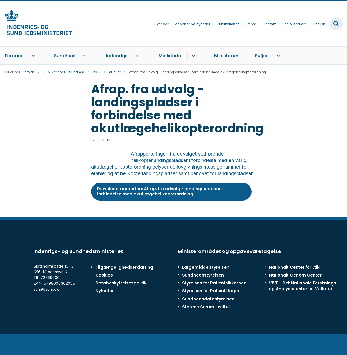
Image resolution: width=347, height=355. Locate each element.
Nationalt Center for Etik (294, 286)
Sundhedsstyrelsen (203, 294)
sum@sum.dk (46, 307)
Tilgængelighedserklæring (117, 286)
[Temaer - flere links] (32, 56)
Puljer (261, 56)
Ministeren (226, 56)
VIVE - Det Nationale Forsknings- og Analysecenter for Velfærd (303, 304)
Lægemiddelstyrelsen (205, 286)
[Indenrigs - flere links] (137, 56)
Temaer (13, 56)
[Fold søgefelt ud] (336, 23)
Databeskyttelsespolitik (117, 302)
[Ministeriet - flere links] (192, 56)
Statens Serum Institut (206, 325)
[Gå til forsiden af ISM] (36, 24)
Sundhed (64, 56)
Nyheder (104, 310)
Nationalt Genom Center (295, 294)
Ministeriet (171, 56)
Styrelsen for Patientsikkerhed (214, 302)
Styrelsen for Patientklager (210, 310)
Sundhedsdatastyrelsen (208, 318)
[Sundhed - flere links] (84, 56)
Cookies (104, 294)
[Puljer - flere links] (277, 56)
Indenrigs (116, 56)
